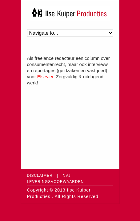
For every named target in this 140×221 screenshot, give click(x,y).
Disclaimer (40, 175)
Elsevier (45, 76)
